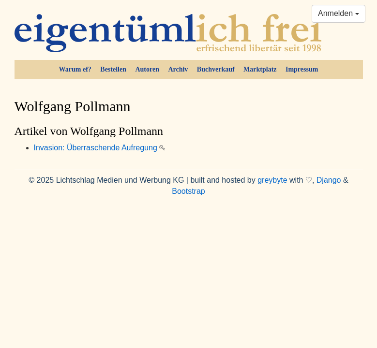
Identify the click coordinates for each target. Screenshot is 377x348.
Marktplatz (259, 69)
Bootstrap (188, 191)
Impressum (302, 69)
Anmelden (338, 13)
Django (329, 180)
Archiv (178, 69)
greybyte (272, 180)
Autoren (147, 69)
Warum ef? (75, 69)
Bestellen (113, 69)
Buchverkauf (216, 69)
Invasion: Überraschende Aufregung (100, 148)
